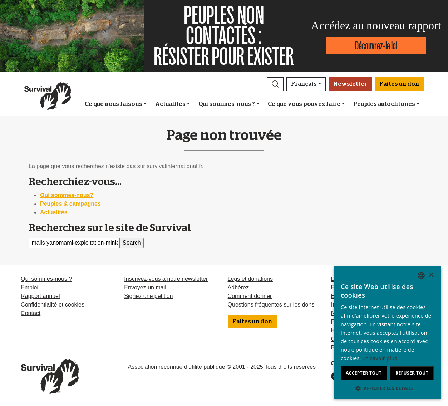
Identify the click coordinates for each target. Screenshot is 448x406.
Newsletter (350, 84)
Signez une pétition (148, 296)
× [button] (431, 275)
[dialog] (387, 332)
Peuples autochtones (384, 104)
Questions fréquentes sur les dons (271, 305)
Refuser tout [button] (411, 373)
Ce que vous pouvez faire (304, 104)
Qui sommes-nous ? (226, 104)
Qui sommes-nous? (66, 195)
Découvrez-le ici (376, 45)
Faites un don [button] (399, 84)
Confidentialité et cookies (52, 305)
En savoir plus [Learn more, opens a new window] (380, 358)
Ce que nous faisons (113, 104)
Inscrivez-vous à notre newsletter (166, 279)
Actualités (170, 104)
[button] (275, 84)
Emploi (29, 287)
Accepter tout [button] (363, 373)
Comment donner (250, 296)
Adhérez (238, 287)
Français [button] (304, 84)
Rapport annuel (40, 296)
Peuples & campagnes (70, 204)
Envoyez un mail (145, 287)
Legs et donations (250, 279)
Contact (30, 313)
